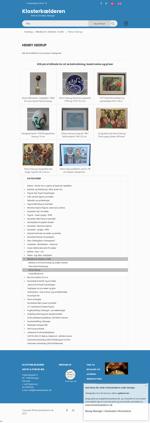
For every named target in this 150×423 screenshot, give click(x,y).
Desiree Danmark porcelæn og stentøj (44, 233)
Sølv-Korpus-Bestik (35, 329)
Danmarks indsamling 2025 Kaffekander (45, 343)
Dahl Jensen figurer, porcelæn (40, 197)
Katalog (28, 31)
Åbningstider (94, 379)
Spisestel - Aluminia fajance (39, 226)
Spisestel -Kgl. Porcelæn (38, 211)
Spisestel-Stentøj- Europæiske (40, 237)
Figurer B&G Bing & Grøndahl (40, 204)
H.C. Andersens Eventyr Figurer (40, 307)
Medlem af (65, 364)
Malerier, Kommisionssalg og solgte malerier (48, 263)
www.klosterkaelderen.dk (98, 405)
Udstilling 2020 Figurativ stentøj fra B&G (44, 314)
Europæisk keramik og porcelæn (41, 281)
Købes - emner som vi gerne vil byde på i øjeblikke (49, 186)
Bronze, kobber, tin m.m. (38, 277)
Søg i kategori (99, 24)
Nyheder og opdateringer (38, 200)
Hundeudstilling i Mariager (38, 321)
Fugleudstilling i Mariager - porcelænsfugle (46, 310)
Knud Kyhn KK (33, 296)
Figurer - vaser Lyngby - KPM (39, 215)
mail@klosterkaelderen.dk (40, 390)
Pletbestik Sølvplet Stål (37, 325)
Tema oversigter (34, 299)
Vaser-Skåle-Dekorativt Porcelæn (41, 248)
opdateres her (123, 393)
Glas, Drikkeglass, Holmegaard (41, 240)
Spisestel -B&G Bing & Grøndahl (41, 219)
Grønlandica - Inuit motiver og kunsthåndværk (47, 292)
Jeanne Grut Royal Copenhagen (41, 285)
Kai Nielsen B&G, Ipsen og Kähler (41, 303)
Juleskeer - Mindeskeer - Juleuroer (42, 244)
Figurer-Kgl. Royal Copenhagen (41, 193)
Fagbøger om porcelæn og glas (41, 288)
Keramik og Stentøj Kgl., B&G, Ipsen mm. (45, 189)
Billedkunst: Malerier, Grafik (50, 31)
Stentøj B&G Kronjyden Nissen (40, 222)
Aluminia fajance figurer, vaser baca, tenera (46, 208)
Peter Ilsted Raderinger (38, 266)
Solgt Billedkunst (35, 274)
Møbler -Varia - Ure (35, 251)
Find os (91, 365)
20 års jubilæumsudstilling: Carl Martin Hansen (47, 318)
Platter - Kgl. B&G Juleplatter (39, 255)
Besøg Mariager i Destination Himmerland (108, 411)
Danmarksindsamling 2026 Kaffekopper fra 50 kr (48, 340)
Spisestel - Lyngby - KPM (38, 229)
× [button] (146, 385)
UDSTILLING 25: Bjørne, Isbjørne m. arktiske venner (49, 336)
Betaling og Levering (93, 371)
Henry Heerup (34, 270)
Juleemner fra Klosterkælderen (40, 332)
